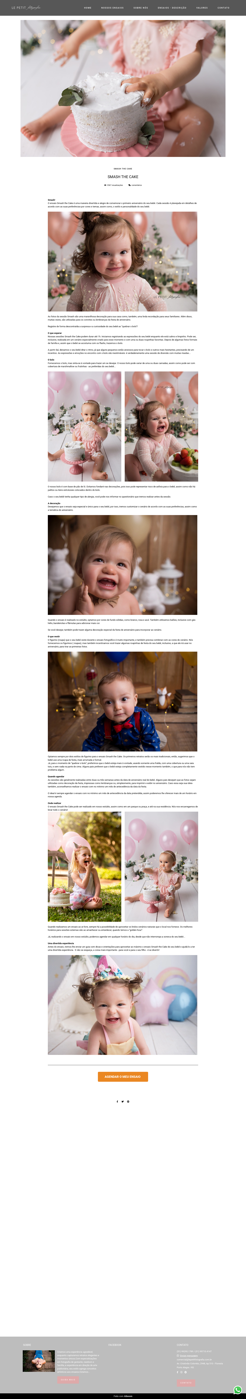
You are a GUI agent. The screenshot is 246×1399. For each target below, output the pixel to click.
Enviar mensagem (189, 1356)
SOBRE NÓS (141, 8)
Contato (186, 1383)
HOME (88, 8)
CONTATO (224, 8)
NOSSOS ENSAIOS (112, 8)
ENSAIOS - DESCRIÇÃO (172, 8)
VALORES (202, 8)
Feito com (123, 1396)
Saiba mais (68, 1380)
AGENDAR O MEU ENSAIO (123, 1076)
